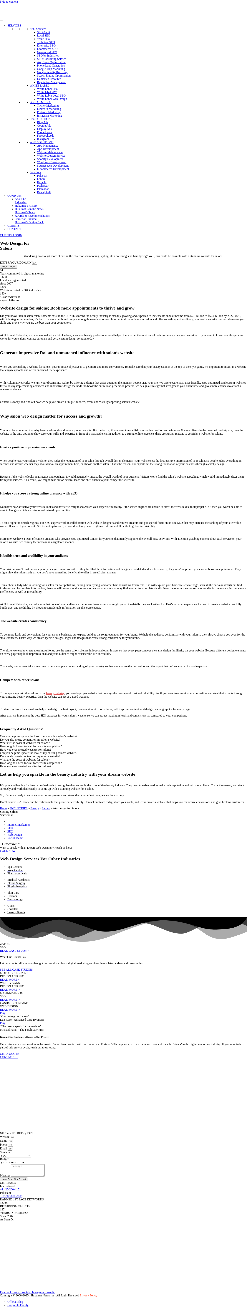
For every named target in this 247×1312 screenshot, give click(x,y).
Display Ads (44, 128)
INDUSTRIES (18, 808)
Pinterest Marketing (49, 112)
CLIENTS (13, 225)
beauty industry (55, 693)
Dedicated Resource (49, 78)
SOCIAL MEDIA (40, 102)
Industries (20, 202)
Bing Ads (42, 122)
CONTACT (14, 229)
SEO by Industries (48, 55)
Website (5, 1136)
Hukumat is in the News (29, 209)
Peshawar (42, 185)
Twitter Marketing (48, 105)
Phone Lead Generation (51, 65)
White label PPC (47, 92)
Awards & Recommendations (32, 215)
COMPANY (14, 195)
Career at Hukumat (26, 219)
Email (4, 1148)
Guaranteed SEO (47, 52)
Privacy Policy (88, 1297)
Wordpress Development (51, 162)
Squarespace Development (53, 165)
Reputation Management (51, 82)
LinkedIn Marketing (49, 108)
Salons (46, 808)
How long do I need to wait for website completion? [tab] (31, 746)
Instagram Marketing (49, 115)
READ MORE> (9, 979)
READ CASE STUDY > (14, 950)
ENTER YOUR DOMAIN (16, 262)
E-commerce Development (53, 169)
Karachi (42, 182)
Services (5, 1152)
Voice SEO (43, 38)
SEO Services (38, 28)
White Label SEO (47, 88)
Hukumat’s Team (25, 212)
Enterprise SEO (46, 45)
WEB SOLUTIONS (41, 142)
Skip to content (9, 1)
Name (4, 1140)
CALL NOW (7, 851)
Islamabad (43, 189)
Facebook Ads (45, 135)
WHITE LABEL (39, 85)
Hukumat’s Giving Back (29, 222)
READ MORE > (10, 989)
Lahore (41, 179)
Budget (4, 1159)
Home (3, 808)
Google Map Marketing (51, 68)
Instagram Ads (45, 138)
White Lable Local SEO (51, 95)
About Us (20, 199)
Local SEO (43, 35)
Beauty (34, 808)
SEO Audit (43, 32)
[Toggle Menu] (1, 20)
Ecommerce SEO (47, 48)
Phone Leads (44, 132)
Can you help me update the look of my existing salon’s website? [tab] (38, 736)
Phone (4, 1144)
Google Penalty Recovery (52, 72)
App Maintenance (47, 145)
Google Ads (44, 125)
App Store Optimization (51, 62)
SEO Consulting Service (51, 58)
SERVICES (14, 25)
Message (5, 1177)
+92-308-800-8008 (11, 1198)
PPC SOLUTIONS (41, 118)
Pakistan (42, 175)
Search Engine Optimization (54, 75)
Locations (35, 172)
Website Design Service (51, 155)
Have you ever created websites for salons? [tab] (25, 749)
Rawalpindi (44, 192)
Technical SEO (46, 42)
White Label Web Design (52, 98)
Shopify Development (50, 159)
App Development (48, 148)
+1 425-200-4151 (10, 1191)
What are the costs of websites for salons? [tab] (25, 742)
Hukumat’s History (26, 205)
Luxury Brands (16, 912)
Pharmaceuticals (17, 873)
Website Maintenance (50, 152)
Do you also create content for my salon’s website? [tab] (30, 739)
